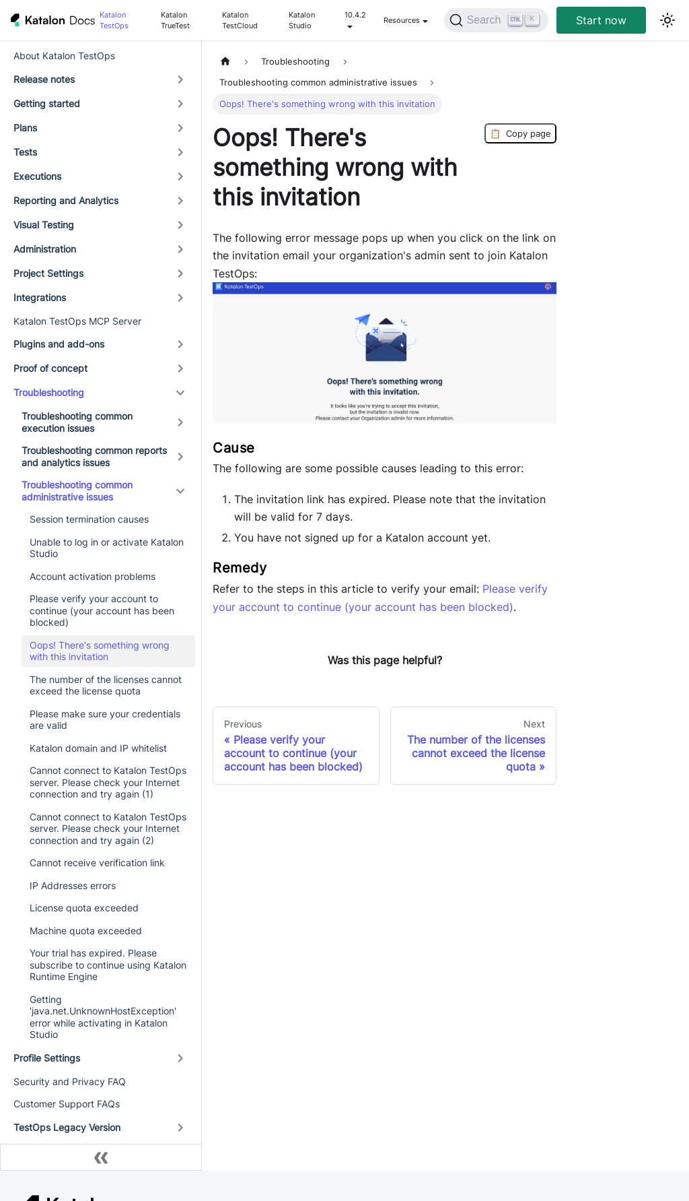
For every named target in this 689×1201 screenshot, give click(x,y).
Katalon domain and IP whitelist (98, 748)
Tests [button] (25, 152)
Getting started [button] (46, 103)
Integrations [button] (39, 297)
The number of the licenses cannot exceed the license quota (106, 685)
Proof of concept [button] (50, 368)
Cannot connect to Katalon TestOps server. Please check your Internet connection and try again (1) (108, 782)
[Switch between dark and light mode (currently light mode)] (667, 20)
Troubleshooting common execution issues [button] (77, 422)
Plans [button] (25, 127)
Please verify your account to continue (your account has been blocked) (102, 610)
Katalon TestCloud (240, 20)
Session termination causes (89, 519)
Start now (601, 20)
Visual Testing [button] (43, 224)
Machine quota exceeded (86, 930)
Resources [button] (402, 20)
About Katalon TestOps (64, 55)
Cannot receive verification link (97, 862)
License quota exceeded (84, 907)
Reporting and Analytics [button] (65, 200)
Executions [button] (37, 176)
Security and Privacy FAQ (69, 1081)
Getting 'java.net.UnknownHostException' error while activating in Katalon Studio (103, 1017)
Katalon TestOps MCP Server (77, 321)
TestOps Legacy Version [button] (66, 1127)
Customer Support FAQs (66, 1103)
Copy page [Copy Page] (520, 133)
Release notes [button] (44, 79)
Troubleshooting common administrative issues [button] (77, 490)
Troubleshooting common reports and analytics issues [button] (94, 456)
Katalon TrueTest (175, 20)
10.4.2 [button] (355, 15)
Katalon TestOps (114, 20)
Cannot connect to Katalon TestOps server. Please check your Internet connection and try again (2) (108, 828)
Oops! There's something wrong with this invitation (100, 651)
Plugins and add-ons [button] (58, 344)
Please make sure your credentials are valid (105, 720)
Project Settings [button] (48, 273)
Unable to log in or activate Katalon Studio (107, 548)
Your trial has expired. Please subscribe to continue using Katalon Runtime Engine (108, 964)
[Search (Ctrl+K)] (496, 20)
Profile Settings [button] (46, 1058)
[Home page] (225, 61)
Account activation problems (92, 576)
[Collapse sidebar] (101, 1157)
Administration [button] (44, 249)
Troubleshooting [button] (48, 392)
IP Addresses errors (73, 885)
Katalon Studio (302, 20)
